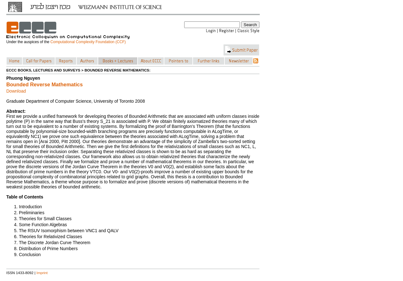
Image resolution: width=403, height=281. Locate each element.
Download (16, 91)
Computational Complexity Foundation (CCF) (88, 42)
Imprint (42, 273)
